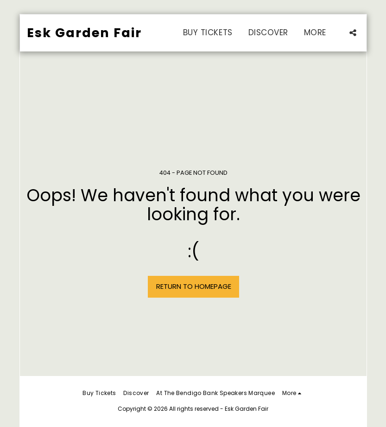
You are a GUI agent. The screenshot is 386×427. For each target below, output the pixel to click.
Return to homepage (193, 286)
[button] (353, 33)
